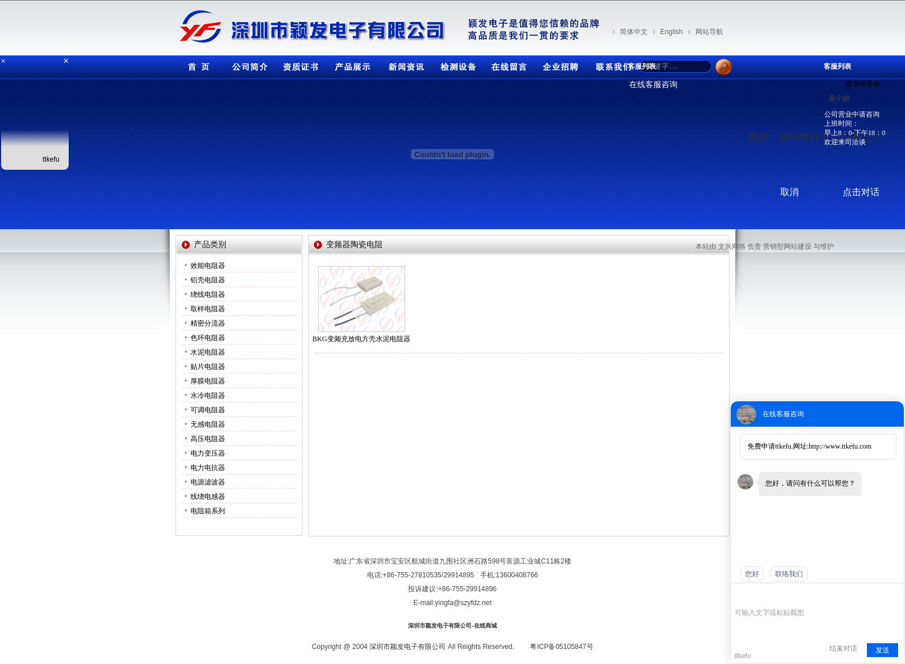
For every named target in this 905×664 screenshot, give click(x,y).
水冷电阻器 (207, 395)
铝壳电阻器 (207, 280)
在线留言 (507, 64)
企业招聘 (559, 64)
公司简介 (248, 64)
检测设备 (455, 64)
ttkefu (51, 159)
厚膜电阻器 (207, 381)
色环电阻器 (207, 338)
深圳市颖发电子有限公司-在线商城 (452, 625)
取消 (789, 192)
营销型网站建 (784, 247)
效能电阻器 (207, 266)
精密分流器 (207, 323)
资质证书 (300, 64)
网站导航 (709, 32)
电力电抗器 (207, 468)
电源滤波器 (207, 482)
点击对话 (861, 192)
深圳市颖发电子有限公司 (407, 647)
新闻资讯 (403, 64)
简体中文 (634, 32)
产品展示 (351, 64)
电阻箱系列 (207, 511)
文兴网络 (732, 247)
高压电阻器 (207, 439)
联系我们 (611, 64)
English (671, 32)
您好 (752, 574)
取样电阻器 (207, 309)
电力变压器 (207, 453)
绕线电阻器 (207, 294)
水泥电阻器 (207, 352)
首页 (196, 64)
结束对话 (843, 648)
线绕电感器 (207, 497)
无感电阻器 (207, 424)
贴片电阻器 (207, 367)
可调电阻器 (207, 410)
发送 (882, 650)
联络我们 (789, 574)
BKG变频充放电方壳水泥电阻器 (361, 339)
